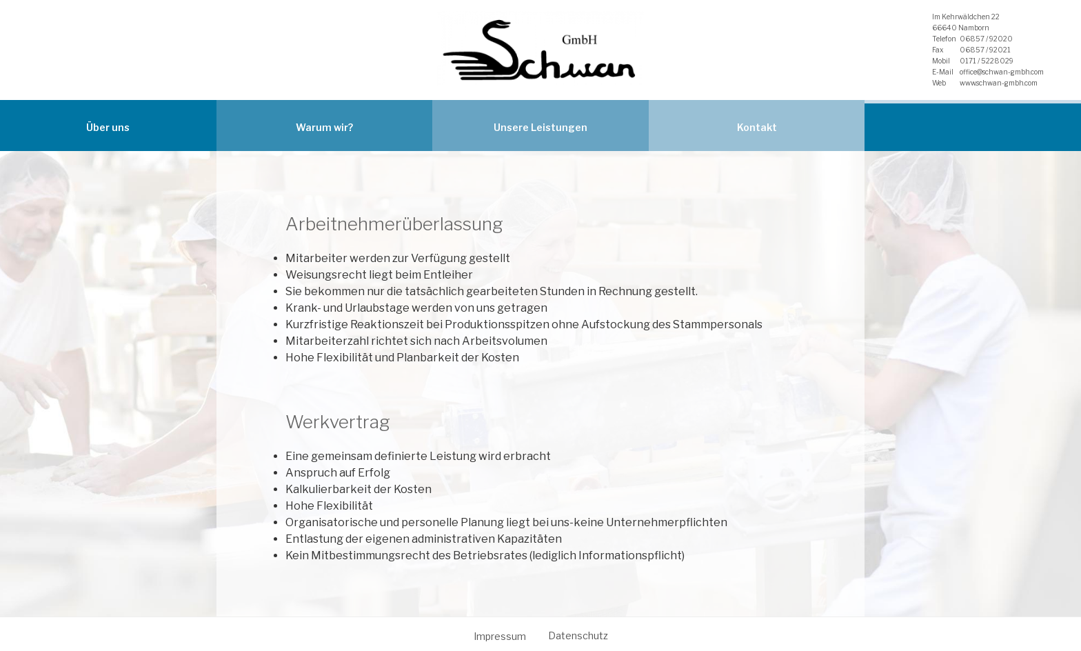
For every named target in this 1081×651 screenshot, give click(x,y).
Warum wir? (324, 127)
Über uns (108, 127)
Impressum (500, 636)
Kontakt (757, 127)
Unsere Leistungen (540, 127)
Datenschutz (578, 635)
